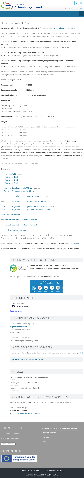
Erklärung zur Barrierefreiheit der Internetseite (59, 428)
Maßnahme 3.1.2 (11, 180)
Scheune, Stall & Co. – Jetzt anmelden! (24, 383)
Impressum (46, 437)
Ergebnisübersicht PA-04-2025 (64, 28)
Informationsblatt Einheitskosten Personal (20, 225)
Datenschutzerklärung (50, 433)
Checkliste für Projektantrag (15, 230)
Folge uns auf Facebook (27, 359)
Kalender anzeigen (16, 311)
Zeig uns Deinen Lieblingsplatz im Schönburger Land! (30, 377)
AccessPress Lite (56, 471)
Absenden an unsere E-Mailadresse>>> (25, 413)
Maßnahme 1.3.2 (11, 177)
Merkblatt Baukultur (12, 214)
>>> (77, 243)
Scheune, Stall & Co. (24, 306)
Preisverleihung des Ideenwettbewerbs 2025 (27, 388)
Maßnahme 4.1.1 (11, 183)
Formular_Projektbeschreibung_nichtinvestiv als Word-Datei (27, 209)
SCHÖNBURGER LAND (49, 475)
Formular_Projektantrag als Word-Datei (19, 191)
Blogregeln (46, 441)
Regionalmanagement (18, 327)
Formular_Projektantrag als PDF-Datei (19, 188)
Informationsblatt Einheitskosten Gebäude (20, 220)
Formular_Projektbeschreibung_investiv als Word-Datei (25, 201)
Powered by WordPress (30, 471)
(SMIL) (80, 353)
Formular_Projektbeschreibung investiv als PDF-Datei (24, 196)
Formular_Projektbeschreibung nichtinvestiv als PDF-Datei (26, 206)
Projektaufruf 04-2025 (13, 174)
